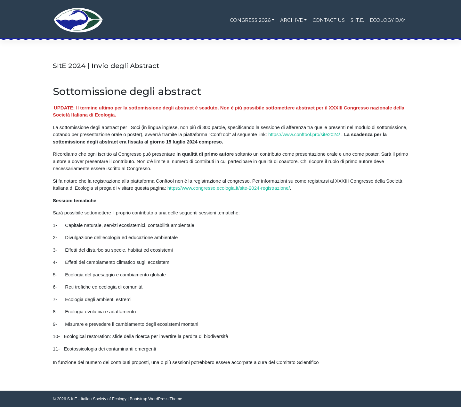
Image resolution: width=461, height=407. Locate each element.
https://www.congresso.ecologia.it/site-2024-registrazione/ (228, 188)
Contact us (328, 20)
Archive (291, 20)
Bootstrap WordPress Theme (156, 398)
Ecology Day (387, 20)
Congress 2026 (250, 20)
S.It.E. (357, 20)
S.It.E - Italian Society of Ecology (96, 398)
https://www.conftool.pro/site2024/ (304, 134)
